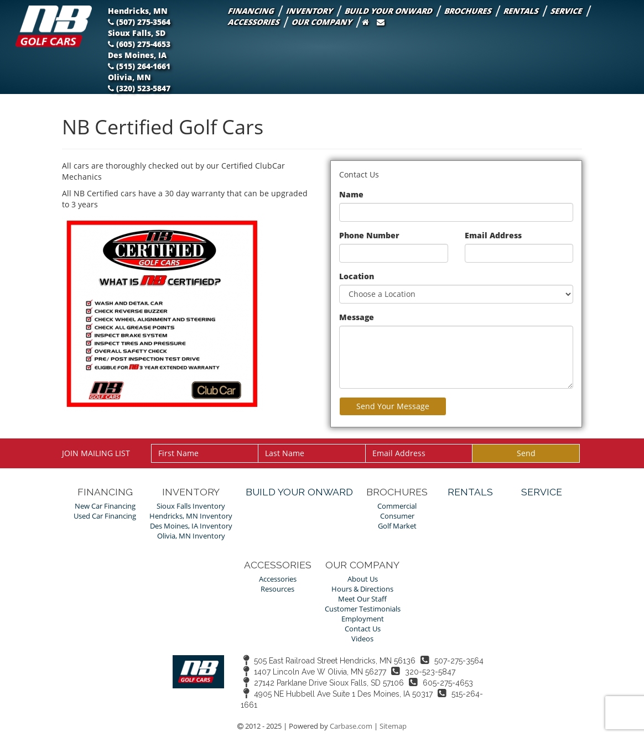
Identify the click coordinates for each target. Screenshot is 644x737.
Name (351, 194)
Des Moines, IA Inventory (191, 526)
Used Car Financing (105, 516)
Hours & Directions (362, 589)
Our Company (322, 22)
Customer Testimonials (363, 609)
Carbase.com (351, 726)
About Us (362, 579)
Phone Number (369, 235)
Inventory (310, 11)
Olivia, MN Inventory (191, 536)
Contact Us (363, 629)
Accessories (254, 22)
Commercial (397, 506)
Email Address (493, 235)
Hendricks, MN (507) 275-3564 (140, 16)
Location (356, 276)
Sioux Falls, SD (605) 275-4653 (139, 38)
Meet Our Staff (362, 599)
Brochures (468, 11)
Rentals (521, 11)
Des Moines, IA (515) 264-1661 (139, 60)
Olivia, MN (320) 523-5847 (139, 82)
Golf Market (397, 526)
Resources (277, 589)
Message (356, 317)
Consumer (397, 516)
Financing (252, 11)
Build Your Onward (389, 11)
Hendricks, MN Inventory (190, 516)
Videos (362, 639)
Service (567, 11)
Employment (362, 619)
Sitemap (393, 726)
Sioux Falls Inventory (191, 506)
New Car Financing (105, 506)
